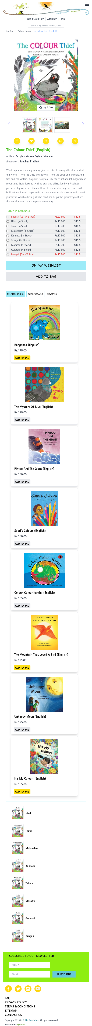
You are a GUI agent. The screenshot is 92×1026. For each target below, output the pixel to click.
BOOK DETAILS (35, 294)
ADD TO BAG (46, 276)
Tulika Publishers (31, 1020)
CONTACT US (13, 1015)
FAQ (7, 998)
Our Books (10, 31)
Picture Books (24, 31)
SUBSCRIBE (64, 974)
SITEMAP (11, 1011)
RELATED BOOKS (15, 294)
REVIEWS (52, 294)
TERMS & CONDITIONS (20, 1006)
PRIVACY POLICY (16, 1002)
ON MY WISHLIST (46, 265)
